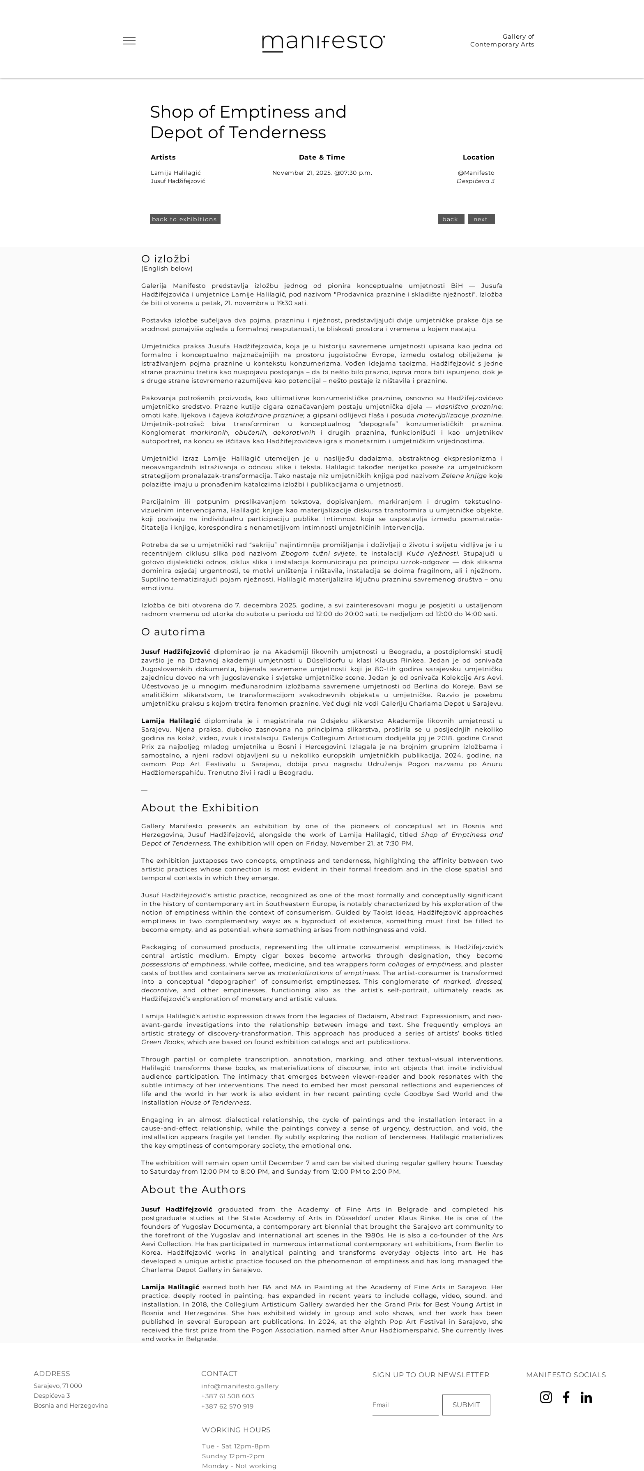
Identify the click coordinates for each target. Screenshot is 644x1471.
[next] (481, 219)
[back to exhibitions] (185, 219)
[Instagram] (546, 1397)
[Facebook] (566, 1397)
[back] (451, 219)
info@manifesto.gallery (240, 1386)
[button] (129, 40)
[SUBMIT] (466, 1405)
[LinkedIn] (586, 1397)
